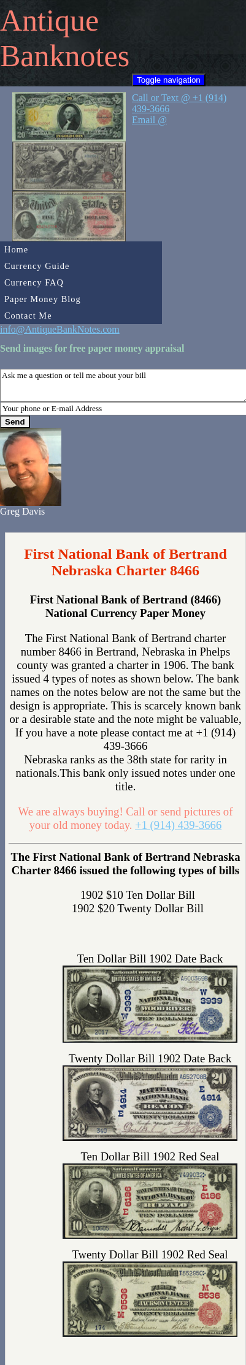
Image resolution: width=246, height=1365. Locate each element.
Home (16, 249)
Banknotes (64, 56)
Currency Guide (36, 266)
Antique (49, 20)
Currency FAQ (34, 282)
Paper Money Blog (42, 299)
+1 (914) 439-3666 (178, 825)
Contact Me (28, 315)
